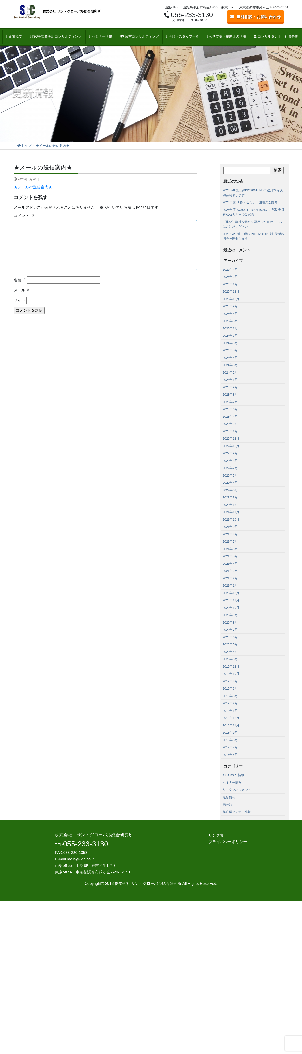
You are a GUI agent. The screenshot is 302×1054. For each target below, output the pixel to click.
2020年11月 (231, 600)
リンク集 (216, 835)
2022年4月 (230, 482)
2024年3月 (230, 365)
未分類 (227, 804)
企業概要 (14, 36)
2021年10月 (231, 519)
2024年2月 (230, 372)
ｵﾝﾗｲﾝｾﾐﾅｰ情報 (233, 775)
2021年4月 (230, 563)
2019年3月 (230, 696)
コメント (24, 216)
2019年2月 (230, 703)
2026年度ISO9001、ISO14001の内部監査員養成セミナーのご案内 (253, 212)
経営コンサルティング (139, 36)
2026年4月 (230, 269)
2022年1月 (230, 505)
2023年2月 (230, 424)
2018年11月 (231, 725)
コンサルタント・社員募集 (276, 36)
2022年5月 (230, 475)
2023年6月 (230, 409)
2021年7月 (230, 541)
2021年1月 (230, 585)
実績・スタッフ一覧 (182, 36)
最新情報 (229, 797)
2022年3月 (230, 490)
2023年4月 (230, 416)
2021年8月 (230, 534)
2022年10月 (231, 446)
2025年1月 (230, 328)
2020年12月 (231, 593)
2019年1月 (230, 710)
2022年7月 (230, 468)
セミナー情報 (100, 36)
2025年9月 (230, 306)
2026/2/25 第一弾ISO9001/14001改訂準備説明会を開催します (254, 236)
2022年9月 (230, 453)
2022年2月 (230, 497)
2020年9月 (230, 615)
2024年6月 (230, 343)
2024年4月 (230, 358)
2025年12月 (231, 291)
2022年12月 (231, 438)
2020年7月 (230, 629)
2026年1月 (230, 284)
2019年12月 (231, 666)
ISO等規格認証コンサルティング (56, 36)
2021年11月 (231, 512)
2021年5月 (230, 556)
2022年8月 (230, 461)
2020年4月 (230, 652)
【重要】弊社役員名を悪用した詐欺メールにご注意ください (252, 224)
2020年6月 (230, 637)
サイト (19, 300)
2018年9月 (230, 732)
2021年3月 (230, 571)
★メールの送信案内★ (33, 187)
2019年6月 (230, 688)
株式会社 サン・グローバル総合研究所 (57, 12)
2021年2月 (230, 578)
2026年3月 (230, 277)
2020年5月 (230, 644)
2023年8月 (230, 394)
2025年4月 (230, 314)
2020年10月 (231, 608)
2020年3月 (230, 659)
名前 (20, 280)
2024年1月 (230, 380)
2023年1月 (230, 431)
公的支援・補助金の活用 (226, 36)
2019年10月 (231, 674)
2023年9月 (230, 387)
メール (22, 290)
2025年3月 (230, 321)
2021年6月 (230, 549)
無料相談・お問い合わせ (255, 17)
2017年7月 (230, 747)
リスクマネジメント (237, 790)
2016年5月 (230, 755)
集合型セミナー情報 (237, 812)
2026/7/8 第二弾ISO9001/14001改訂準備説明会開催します (253, 192)
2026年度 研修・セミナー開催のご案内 (250, 202)
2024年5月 (230, 350)
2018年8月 (230, 740)
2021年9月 (230, 527)
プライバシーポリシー (227, 842)
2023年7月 (230, 402)
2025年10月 (231, 299)
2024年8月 (230, 335)
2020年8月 (230, 622)
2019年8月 (230, 681)
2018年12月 (231, 718)
